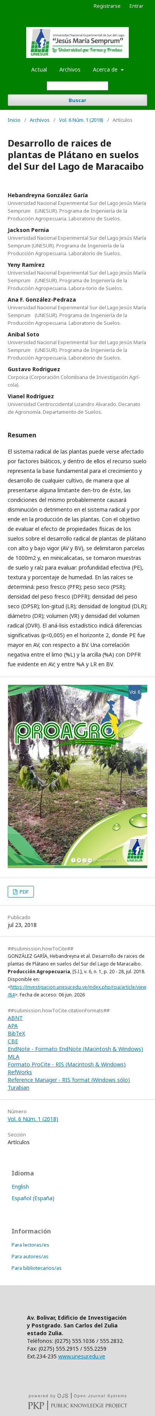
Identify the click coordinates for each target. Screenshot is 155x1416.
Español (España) (33, 1198)
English (20, 1186)
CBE (13, 1041)
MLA (13, 1056)
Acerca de (106, 69)
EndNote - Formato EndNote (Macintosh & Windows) (75, 1049)
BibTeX (16, 1033)
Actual (39, 69)
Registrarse (107, 5)
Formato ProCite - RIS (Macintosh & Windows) (67, 1064)
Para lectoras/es (30, 1244)
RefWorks (20, 1072)
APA (13, 1025)
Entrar (136, 5)
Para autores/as (30, 1256)
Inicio (14, 119)
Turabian (18, 1087)
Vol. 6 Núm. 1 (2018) (81, 119)
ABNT (15, 1018)
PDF (24, 891)
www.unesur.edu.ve (81, 1356)
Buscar (77, 100)
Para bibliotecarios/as (37, 1267)
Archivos (70, 69)
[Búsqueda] (77, 85)
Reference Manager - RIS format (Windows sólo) (69, 1079)
